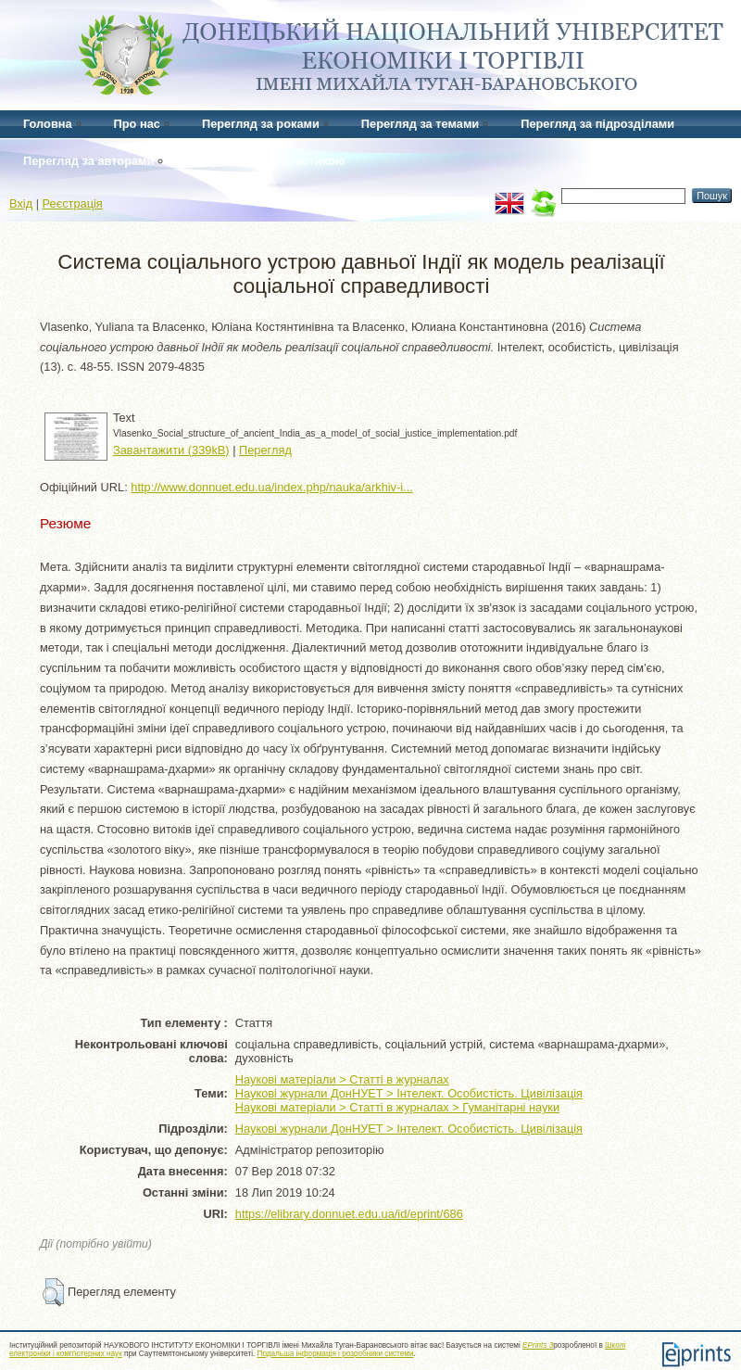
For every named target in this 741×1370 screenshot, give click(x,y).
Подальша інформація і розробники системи (335, 1354)
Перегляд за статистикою (270, 161)
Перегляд (265, 450)
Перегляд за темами (420, 124)
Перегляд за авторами (88, 161)
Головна (47, 124)
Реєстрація (73, 203)
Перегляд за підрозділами (597, 124)
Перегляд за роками (261, 124)
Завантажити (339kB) (171, 450)
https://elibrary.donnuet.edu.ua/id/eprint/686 (349, 1214)
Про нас (137, 124)
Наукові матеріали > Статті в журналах (342, 1079)
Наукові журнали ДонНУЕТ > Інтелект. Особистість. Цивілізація (409, 1093)
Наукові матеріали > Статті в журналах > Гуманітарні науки (397, 1107)
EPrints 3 (537, 1345)
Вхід (20, 203)
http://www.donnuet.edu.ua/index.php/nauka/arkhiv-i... (271, 487)
